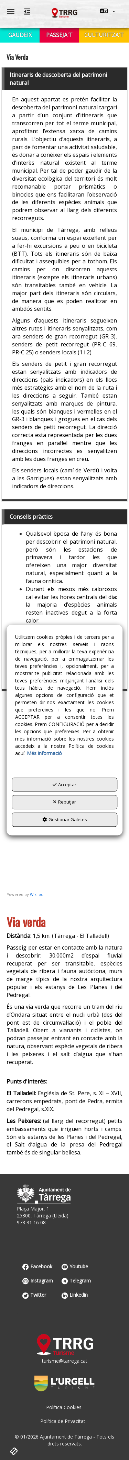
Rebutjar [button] (64, 802)
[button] (107, 11)
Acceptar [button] (64, 784)
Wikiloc (36, 894)
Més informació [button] (44, 753)
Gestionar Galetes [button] (64, 819)
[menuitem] (107, 11)
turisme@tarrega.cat (64, 1361)
